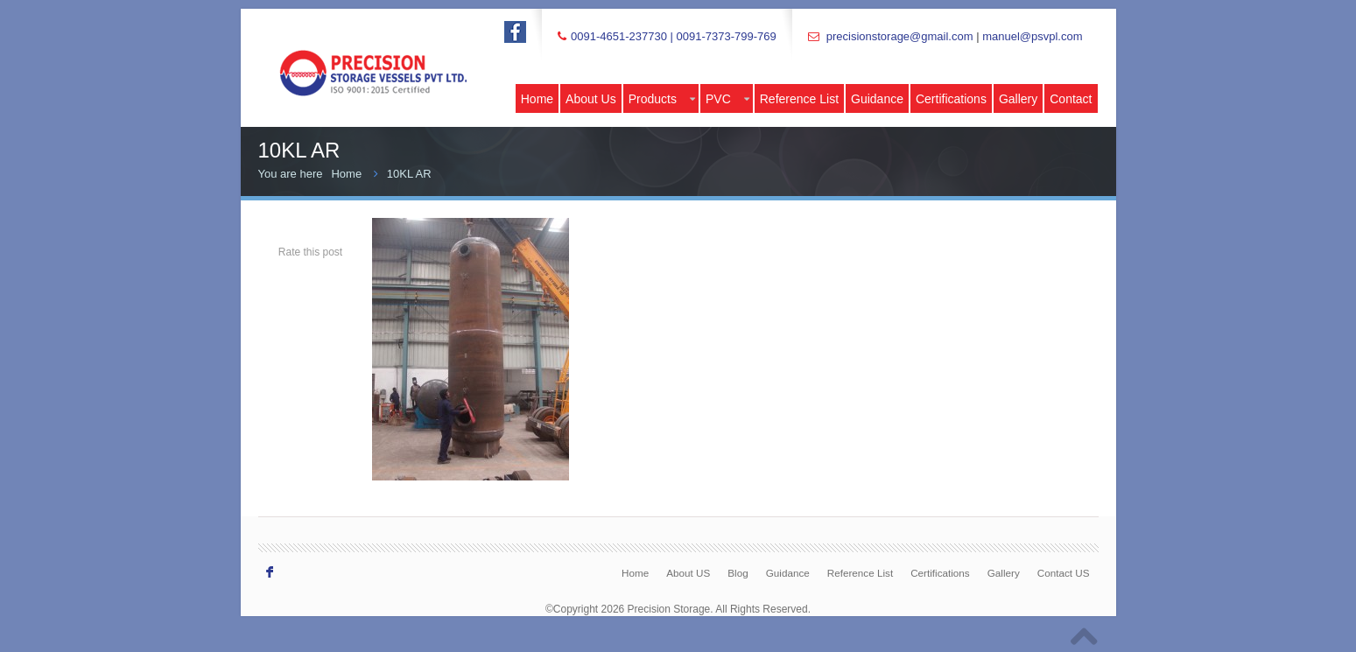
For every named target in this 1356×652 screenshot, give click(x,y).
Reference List (799, 99)
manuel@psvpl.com (1032, 36)
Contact (1071, 99)
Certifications (951, 99)
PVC (727, 99)
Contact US (1063, 572)
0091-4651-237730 (619, 36)
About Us (591, 99)
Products (662, 99)
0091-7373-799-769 (726, 36)
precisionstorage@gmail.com (899, 36)
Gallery (1018, 99)
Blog (737, 572)
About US (688, 572)
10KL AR (409, 173)
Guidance (877, 99)
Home (537, 99)
